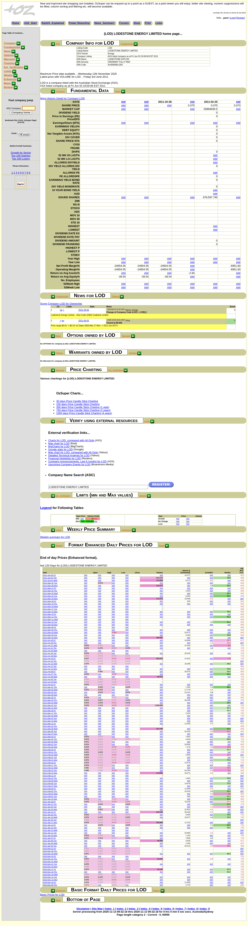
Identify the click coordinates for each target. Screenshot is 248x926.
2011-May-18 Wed (50, 606)
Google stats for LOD (60, 449)
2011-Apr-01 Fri (49, 685)
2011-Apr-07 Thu (50, 674)
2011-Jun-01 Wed (50, 580)
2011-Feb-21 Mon (50, 760)
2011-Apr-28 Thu (50, 643)
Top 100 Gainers (20, 155)
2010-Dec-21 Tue (50, 864)
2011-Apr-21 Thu (50, 648)
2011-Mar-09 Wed (50, 729)
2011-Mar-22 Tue (50, 705)
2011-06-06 (84, 310)
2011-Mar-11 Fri (49, 724)
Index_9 (205, 908)
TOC (58, 44)
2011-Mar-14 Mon (50, 721)
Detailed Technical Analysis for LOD (69, 455)
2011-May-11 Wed (50, 619)
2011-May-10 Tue (50, 622)
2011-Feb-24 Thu (50, 752)
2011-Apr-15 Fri (49, 659)
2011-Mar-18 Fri (49, 711)
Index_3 (133, 908)
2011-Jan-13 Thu (50, 828)
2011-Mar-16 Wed (50, 716)
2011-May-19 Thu (50, 604)
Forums (124, 22)
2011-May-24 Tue (50, 596)
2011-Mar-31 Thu (50, 687)
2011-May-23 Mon (50, 599)
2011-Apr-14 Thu (50, 661)
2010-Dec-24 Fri (49, 856)
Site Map (97, 908)
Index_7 (181, 908)
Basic (7, 83)
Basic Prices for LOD (52, 894)
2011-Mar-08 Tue (50, 731)
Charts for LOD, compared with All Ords (71, 440)
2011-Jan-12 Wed (50, 830)
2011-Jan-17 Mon (50, 822)
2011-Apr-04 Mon (50, 682)
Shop (137, 22)
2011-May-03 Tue (50, 635)
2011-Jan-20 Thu (50, 815)
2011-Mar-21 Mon (50, 708)
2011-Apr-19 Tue (50, 653)
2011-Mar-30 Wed (50, 690)
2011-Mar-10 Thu (50, 726)
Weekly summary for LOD (55, 537)
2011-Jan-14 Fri (49, 825)
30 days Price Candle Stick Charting (77, 401)
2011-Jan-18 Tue (50, 820)
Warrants (9, 59)
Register (240, 18)
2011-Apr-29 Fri (49, 640)
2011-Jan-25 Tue (50, 807)
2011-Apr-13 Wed (50, 664)
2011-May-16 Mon (50, 612)
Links (159, 22)
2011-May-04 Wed (50, 632)
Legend (46, 508)
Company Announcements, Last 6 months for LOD (77, 461)
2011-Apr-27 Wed (50, 645)
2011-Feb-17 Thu (50, 765)
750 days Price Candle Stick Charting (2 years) (83, 410)
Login (232, 18)
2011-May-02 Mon (50, 638)
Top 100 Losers (21, 158)
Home (15, 22)
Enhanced (10, 79)
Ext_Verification (13, 67)
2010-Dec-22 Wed (50, 862)
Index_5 (157, 908)
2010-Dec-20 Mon (50, 867)
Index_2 (121, 908)
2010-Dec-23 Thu (50, 859)
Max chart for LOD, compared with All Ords (73, 452)
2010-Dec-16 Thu (50, 872)
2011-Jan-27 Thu (50, 804)
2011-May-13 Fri (49, 614)
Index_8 (193, 908)
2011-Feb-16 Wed (50, 768)
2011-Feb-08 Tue (50, 783)
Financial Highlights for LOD (64, 458)
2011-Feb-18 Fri (49, 763)
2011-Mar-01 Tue (50, 744)
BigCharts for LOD (59, 446)
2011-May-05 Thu (50, 630)
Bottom (8, 87)
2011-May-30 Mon (50, 586)
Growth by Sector (21, 152)
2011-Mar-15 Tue (50, 718)
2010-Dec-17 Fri (49, 869)
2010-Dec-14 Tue (50, 877)
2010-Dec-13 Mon (50, 880)
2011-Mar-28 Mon (50, 695)
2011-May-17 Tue (50, 609)
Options (9, 55)
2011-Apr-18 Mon (50, 656)
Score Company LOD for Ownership (61, 303)
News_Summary (104, 22)
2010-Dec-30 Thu (50, 851)
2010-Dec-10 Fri (49, 882)
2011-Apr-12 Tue (50, 666)
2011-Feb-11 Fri (49, 776)
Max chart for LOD (59, 443)
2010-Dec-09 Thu (50, 885)
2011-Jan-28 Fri (49, 802)
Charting (9, 63)
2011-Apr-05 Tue (50, 679)
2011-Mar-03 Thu (50, 739)
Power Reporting (79, 22)
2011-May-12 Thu (50, 617)
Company (10, 43)
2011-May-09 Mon (50, 625)
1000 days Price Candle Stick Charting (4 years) (84, 413)
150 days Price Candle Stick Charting (78, 404)
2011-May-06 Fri (49, 627)
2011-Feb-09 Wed (50, 781)
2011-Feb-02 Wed (50, 794)
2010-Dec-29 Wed (50, 854)
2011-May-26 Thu (50, 591)
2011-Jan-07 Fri (49, 838)
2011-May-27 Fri (49, 588)
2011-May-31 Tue (50, 583)
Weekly (8, 75)
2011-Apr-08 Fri (49, 672)
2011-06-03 (84, 321)
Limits (7, 71)
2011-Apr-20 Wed (50, 651)
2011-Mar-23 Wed (50, 703)
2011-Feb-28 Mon (50, 747)
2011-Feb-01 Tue (50, 796)
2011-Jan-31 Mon (50, 799)
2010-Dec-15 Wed (50, 875)
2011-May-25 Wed (50, 593)
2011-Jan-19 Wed (50, 817)
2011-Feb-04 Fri (49, 789)
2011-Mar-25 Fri (49, 698)
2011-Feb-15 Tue (50, 770)
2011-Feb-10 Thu (50, 778)
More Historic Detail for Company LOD (62, 98)
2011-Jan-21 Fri (49, 812)
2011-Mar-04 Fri (49, 737)
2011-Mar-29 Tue (50, 692)
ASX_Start (30, 22)
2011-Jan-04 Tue (50, 846)
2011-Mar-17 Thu (50, 713)
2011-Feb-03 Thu (50, 791)
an (61, 310)
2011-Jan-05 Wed (50, 843)
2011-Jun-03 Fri (49, 575)
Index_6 (169, 908)
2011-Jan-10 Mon (50, 836)
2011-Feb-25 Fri (49, 750)
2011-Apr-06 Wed (50, 677)
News (7, 51)
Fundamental (12, 47)
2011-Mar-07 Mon (50, 734)
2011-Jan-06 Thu (50, 841)
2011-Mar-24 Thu (50, 700)
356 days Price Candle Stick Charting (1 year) (82, 407)
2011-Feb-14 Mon (50, 773)
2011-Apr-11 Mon (50, 669)
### (123, 101)
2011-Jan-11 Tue (50, 833)
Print (148, 22)
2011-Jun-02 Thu (50, 578)
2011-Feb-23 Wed (50, 755)
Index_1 (109, 908)
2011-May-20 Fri (49, 601)
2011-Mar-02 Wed (50, 742)
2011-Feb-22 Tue (50, 757)
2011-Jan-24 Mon (50, 809)
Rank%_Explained (53, 22)
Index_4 (145, 908)
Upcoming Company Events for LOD (69, 464)
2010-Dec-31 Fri (49, 849)
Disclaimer (83, 908)
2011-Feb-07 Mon (50, 786)
